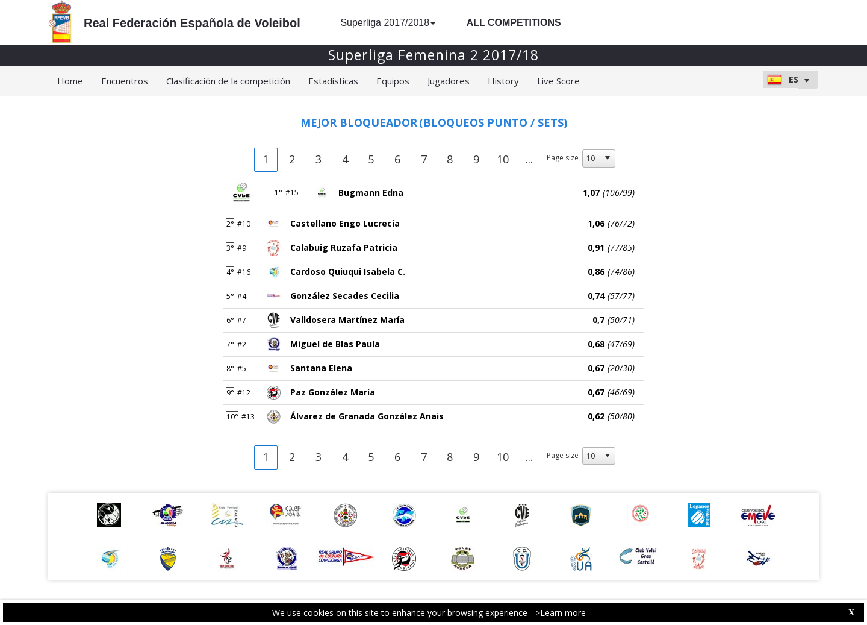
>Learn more (560, 612)
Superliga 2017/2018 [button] (387, 22)
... (529, 159)
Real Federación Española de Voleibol (192, 23)
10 (503, 159)
